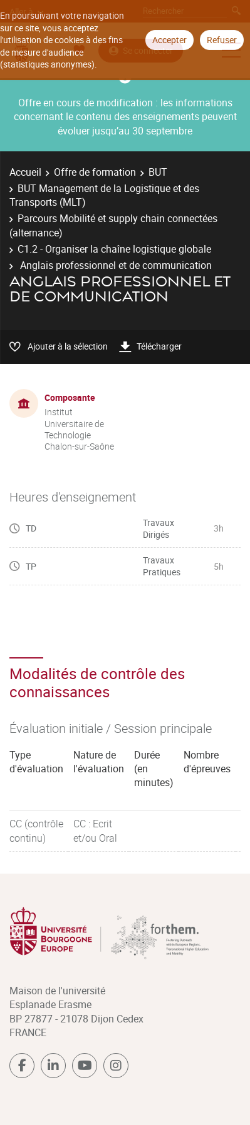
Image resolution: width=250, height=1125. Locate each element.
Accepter (169, 40)
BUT (157, 172)
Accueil (25, 172)
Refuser (222, 40)
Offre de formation (95, 172)
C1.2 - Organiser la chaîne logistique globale (114, 249)
